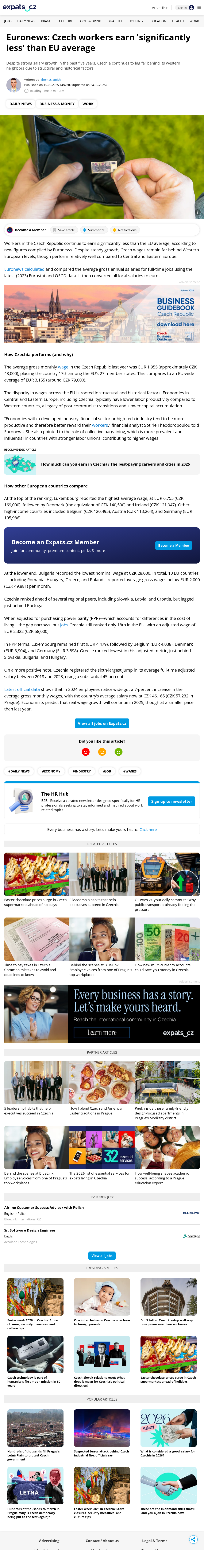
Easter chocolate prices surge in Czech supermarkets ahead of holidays (35, 902)
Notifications (124, 230)
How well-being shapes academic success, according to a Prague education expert (162, 1178)
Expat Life (115, 21)
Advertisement (189, 282)
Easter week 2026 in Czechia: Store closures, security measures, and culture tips (32, 1324)
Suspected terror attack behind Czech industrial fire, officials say (101, 1453)
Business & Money (57, 103)
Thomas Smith (51, 80)
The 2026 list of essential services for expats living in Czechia (99, 1175)
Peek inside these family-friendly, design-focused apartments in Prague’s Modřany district (162, 1113)
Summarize (93, 230)
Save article (64, 230)
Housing (135, 21)
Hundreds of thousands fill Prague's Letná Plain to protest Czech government (33, 1455)
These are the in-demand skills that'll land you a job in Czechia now (168, 1511)
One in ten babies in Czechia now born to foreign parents (102, 1322)
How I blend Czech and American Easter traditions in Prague (96, 1111)
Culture (66, 21)
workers (100, 425)
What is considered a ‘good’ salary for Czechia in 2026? (168, 1453)
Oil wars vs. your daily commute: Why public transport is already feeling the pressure (165, 904)
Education (157, 21)
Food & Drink (89, 21)
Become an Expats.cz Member (55, 542)
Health (178, 21)
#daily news (19, 771)
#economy (51, 771)
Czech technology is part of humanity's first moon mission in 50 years (33, 1382)
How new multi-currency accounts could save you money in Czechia (162, 967)
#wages (129, 771)
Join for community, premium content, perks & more (58, 550)
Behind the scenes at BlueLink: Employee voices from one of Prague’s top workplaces (100, 969)
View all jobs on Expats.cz (102, 723)
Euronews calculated (24, 269)
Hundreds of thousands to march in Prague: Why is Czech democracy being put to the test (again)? (33, 1513)
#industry (82, 771)
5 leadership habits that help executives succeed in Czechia (94, 902)
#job (107, 771)
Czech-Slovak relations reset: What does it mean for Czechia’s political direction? (99, 1382)
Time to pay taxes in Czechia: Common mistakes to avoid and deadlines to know (30, 969)
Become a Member (173, 545)
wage (63, 367)
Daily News (26, 21)
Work (194, 21)
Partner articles (102, 1052)
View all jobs (102, 1255)
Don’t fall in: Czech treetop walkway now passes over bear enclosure (167, 1322)
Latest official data (22, 689)
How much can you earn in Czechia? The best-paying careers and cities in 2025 (115, 464)
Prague (47, 21)
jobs (64, 625)
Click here (148, 829)
